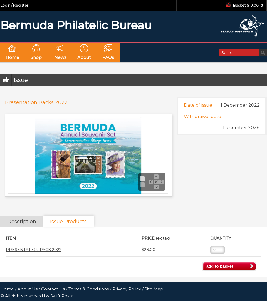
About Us (28, 289)
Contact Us (53, 289)
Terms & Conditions (88, 289)
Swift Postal (62, 296)
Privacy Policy (126, 289)
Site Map (154, 289)
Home (7, 289)
